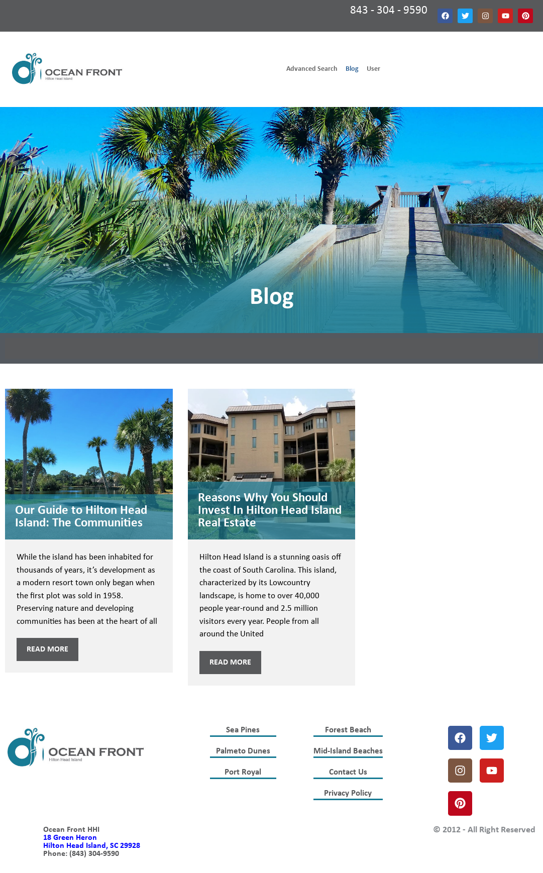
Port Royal (243, 772)
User (373, 69)
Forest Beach (348, 730)
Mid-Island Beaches (348, 751)
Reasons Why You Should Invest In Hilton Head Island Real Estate (270, 510)
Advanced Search (312, 69)
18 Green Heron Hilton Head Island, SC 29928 (91, 842)
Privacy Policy (348, 793)
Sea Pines (243, 730)
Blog (352, 69)
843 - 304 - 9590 (388, 11)
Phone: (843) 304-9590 (81, 854)
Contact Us (348, 772)
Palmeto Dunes (243, 751)
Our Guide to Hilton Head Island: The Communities (81, 516)
